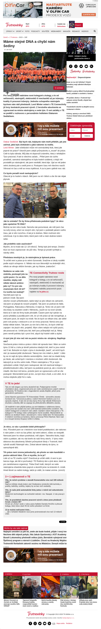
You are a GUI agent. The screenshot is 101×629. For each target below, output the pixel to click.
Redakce (76, 31)
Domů (5, 37)
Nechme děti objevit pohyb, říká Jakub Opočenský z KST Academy (34, 534)
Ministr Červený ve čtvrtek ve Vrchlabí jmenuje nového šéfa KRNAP (11, 603)
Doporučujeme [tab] (84, 77)
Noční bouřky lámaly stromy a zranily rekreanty (49, 602)
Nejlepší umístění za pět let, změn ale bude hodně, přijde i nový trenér (35, 531)
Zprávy (9, 31)
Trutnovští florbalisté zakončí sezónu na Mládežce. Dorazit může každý (35, 543)
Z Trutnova (13, 37)
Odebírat (87, 136)
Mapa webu (60, 623)
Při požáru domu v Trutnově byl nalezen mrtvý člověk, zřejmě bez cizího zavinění (79, 100)
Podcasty (35, 31)
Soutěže (45, 31)
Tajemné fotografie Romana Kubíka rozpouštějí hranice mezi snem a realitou (30, 603)
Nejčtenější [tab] (71, 77)
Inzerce (85, 31)
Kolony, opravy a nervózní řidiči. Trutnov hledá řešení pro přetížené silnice (80, 116)
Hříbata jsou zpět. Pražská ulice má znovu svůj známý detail (88, 602)
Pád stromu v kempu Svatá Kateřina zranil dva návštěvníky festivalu (68, 603)
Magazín (78, 25)
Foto (27, 31)
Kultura (27, 574)
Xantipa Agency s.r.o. (68, 618)
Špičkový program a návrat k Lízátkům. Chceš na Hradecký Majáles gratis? (35, 540)
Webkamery (56, 31)
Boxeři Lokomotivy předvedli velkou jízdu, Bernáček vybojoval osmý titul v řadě (35, 537)
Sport (18, 31)
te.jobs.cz (43, 292)
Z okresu (8, 574)
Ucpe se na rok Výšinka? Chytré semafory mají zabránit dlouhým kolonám (79, 84)
